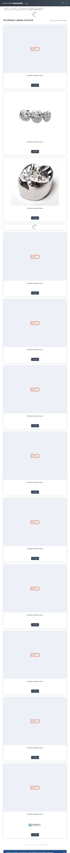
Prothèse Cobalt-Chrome (35, 75)
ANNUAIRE (15, 3)
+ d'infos (35, 96)
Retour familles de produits (58, 20)
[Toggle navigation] (66, 3)
